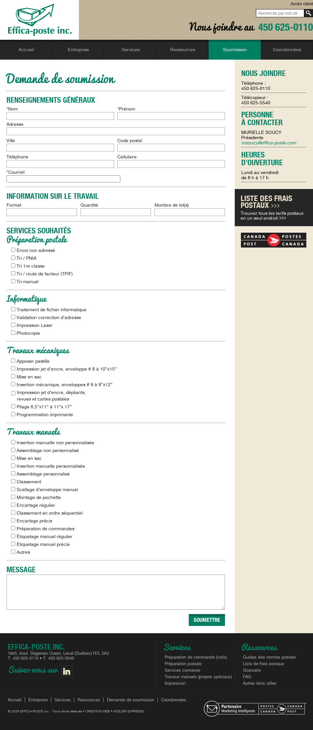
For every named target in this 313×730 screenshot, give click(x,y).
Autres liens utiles (259, 683)
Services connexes (183, 670)
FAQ (247, 676)
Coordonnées (173, 699)
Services (62, 699)
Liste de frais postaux (263, 663)
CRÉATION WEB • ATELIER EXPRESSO (114, 711)
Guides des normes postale (269, 657)
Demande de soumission (130, 699)
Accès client (302, 3)
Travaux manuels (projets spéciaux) (198, 676)
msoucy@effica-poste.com (268, 142)
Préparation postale (183, 663)
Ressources (89, 699)
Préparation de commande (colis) (196, 657)
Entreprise (38, 699)
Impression (175, 683)
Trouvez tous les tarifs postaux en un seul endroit (272, 216)
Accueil (15, 699)
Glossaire (252, 670)
